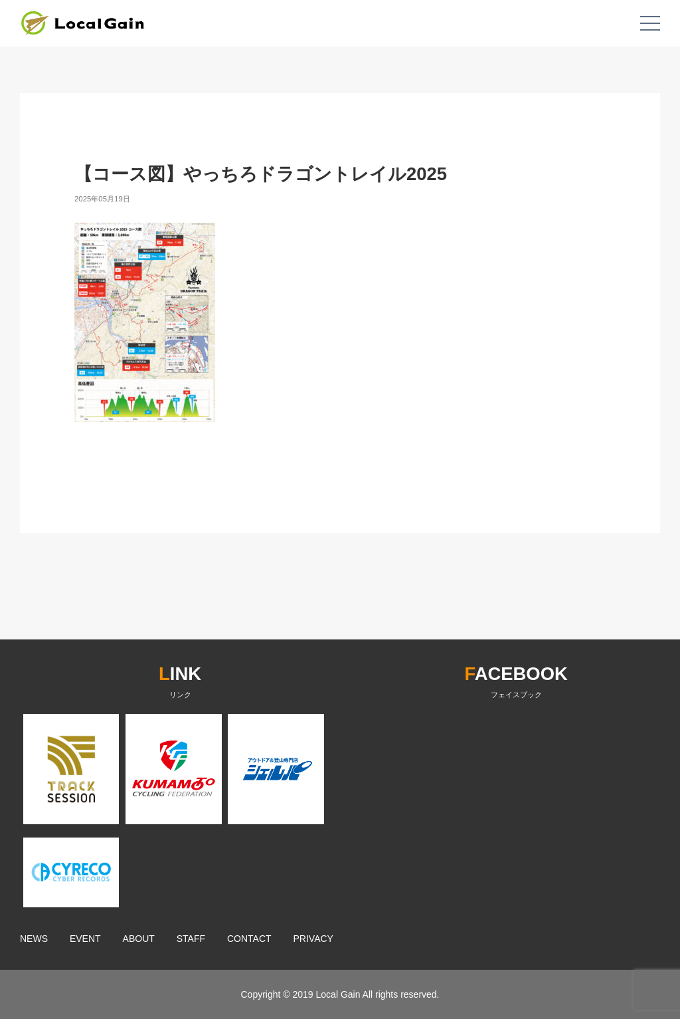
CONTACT (249, 938)
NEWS (34, 938)
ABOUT (139, 938)
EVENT (85, 938)
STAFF (191, 938)
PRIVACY (313, 938)
